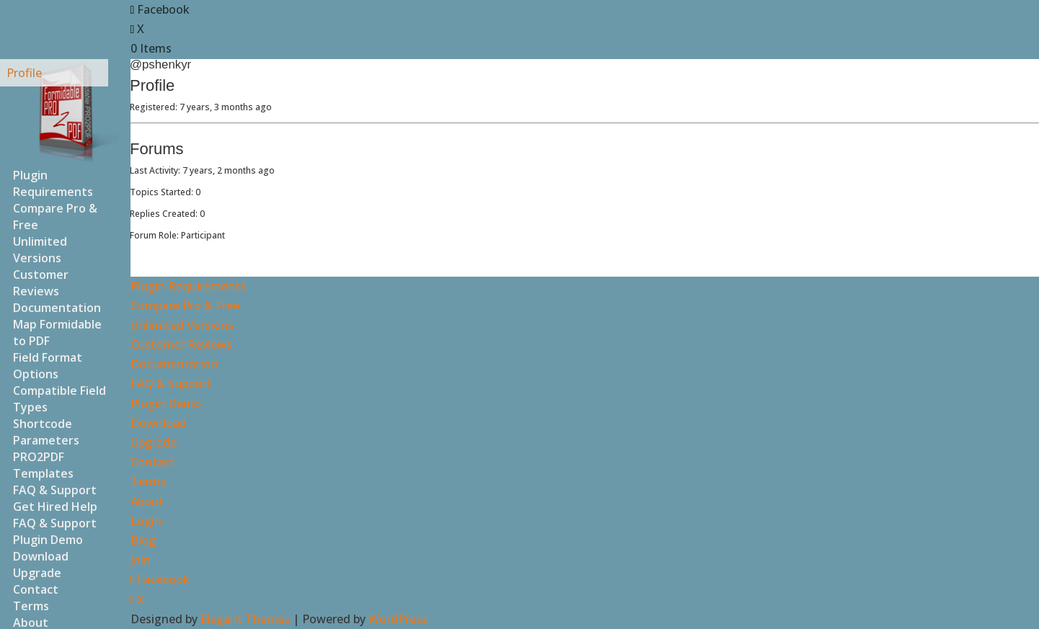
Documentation (174, 364)
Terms (148, 481)
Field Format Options (47, 365)
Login (146, 521)
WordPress (398, 619)
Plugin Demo (166, 403)
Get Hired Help (55, 506)
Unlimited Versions (40, 249)
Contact (152, 462)
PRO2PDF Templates (43, 465)
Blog (143, 540)
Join (141, 560)
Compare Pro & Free (55, 216)
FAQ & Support (55, 523)
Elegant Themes (245, 619)
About (147, 501)
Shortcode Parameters (46, 432)
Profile (24, 73)
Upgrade (154, 442)
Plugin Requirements (53, 183)
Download (159, 423)
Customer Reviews (40, 283)
